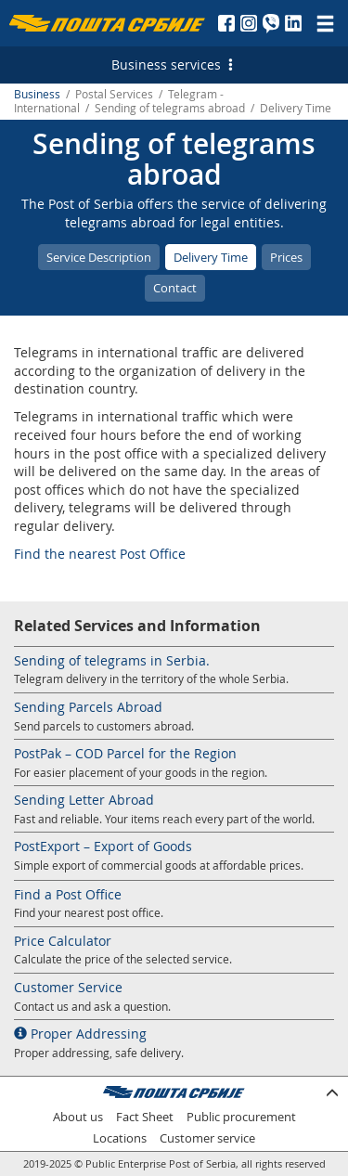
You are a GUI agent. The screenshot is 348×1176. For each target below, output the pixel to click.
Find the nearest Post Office (100, 553)
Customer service (207, 1138)
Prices (286, 257)
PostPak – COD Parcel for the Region (125, 753)
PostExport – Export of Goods (103, 846)
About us (78, 1117)
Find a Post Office (68, 894)
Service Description (98, 257)
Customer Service (68, 987)
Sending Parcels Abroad (88, 707)
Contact (175, 287)
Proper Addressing (80, 1033)
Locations (120, 1138)
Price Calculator (62, 941)
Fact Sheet (145, 1117)
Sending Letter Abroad (84, 799)
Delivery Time (211, 257)
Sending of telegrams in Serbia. (112, 660)
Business (37, 94)
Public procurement (241, 1117)
